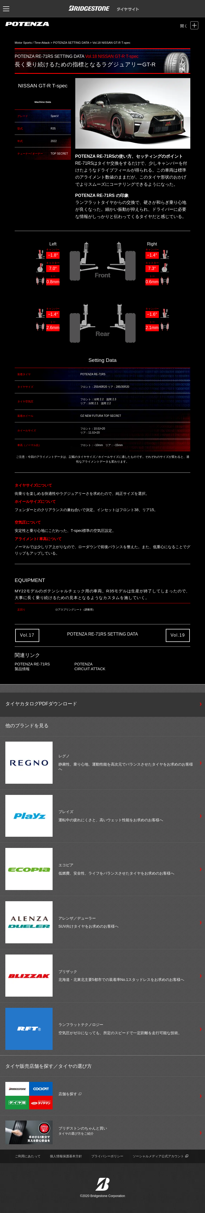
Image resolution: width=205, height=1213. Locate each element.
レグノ (64, 756)
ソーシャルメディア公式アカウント (160, 1156)
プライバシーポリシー (107, 1156)
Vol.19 (178, 635)
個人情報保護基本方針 (66, 1156)
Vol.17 (27, 635)
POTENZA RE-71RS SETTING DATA (49, 56)
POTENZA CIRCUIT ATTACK (89, 666)
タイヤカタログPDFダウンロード (41, 703)
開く (184, 26)
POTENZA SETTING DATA (71, 42)
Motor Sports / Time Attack (32, 42)
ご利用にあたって (28, 1156)
